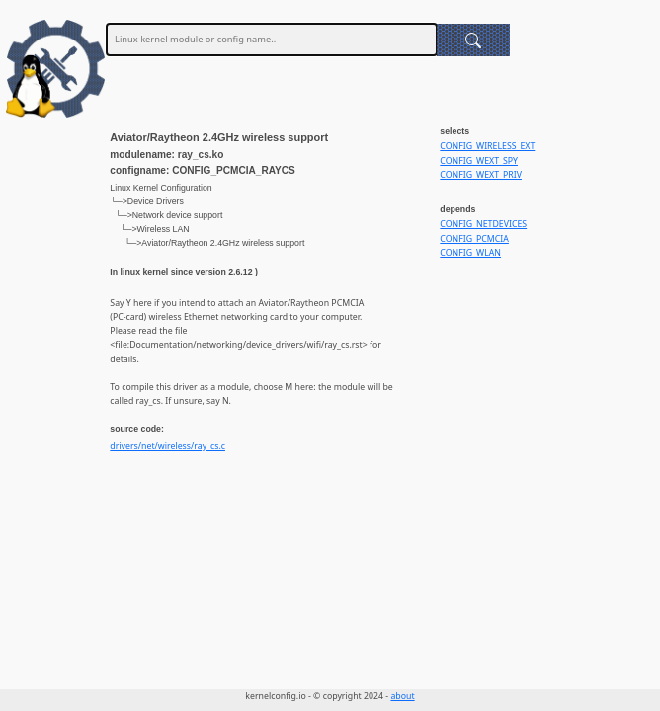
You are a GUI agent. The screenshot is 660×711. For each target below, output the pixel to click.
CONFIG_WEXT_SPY (479, 161)
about (402, 696)
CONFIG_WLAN (470, 253)
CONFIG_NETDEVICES (483, 224)
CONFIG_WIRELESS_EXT (487, 146)
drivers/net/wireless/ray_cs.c (167, 446)
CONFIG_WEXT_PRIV (481, 175)
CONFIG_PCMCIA (474, 239)
